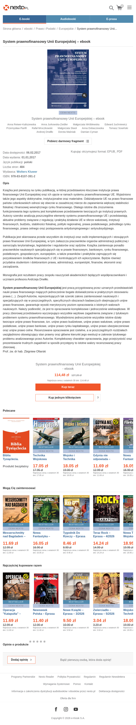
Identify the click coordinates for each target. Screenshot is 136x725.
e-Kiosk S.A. (78, 718)
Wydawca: (10, 171)
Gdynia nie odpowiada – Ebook (101, 459)
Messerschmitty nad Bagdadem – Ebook (14, 536)
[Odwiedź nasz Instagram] (66, 709)
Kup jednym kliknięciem (65, 397)
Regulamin (90, 676)
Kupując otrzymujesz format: (89, 151)
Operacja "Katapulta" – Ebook (12, 614)
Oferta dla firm (68, 698)
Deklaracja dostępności (111, 691)
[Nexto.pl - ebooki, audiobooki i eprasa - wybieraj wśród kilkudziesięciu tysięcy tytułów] (16, 7)
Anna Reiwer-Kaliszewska (21, 124)
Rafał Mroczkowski (42, 128)
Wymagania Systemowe (56, 684)
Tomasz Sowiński (118, 128)
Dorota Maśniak (67, 131)
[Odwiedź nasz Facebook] (56, 709)
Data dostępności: (14, 152)
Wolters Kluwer (27, 171)
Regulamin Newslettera (112, 676)
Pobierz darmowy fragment (65, 141)
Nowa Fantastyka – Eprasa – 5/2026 (43, 536)
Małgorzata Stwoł (67, 128)
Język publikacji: (13, 162)
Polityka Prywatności (69, 676)
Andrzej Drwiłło (44, 131)
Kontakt (88, 684)
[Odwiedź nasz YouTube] (76, 709)
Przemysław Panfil (16, 128)
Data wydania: (12, 157)
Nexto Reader (46, 676)
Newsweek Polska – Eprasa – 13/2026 (44, 614)
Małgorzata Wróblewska (86, 124)
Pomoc (77, 684)
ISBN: (7, 176)
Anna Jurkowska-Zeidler (54, 124)
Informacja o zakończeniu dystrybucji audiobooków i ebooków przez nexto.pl (53, 691)
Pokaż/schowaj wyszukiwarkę (112, 8)
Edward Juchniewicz (116, 124)
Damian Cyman (89, 131)
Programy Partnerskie (23, 676)
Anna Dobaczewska (93, 128)
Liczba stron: (11, 166)
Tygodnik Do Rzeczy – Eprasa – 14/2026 (74, 536)
